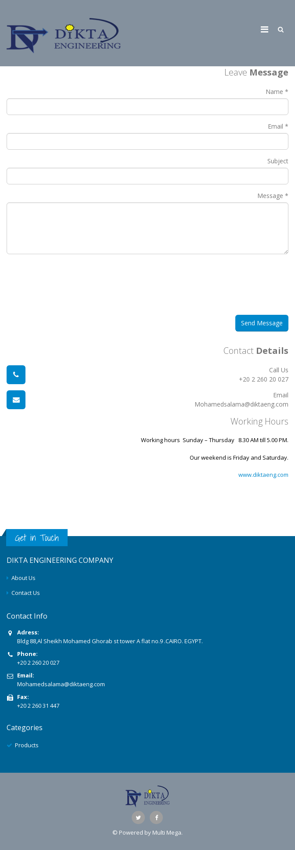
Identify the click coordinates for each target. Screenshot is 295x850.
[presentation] (82, 289)
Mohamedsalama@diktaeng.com (61, 684)
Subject (277, 161)
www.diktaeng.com (263, 475)
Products (27, 745)
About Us (23, 578)
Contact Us (25, 593)
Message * (272, 195)
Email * (278, 126)
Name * (277, 91)
